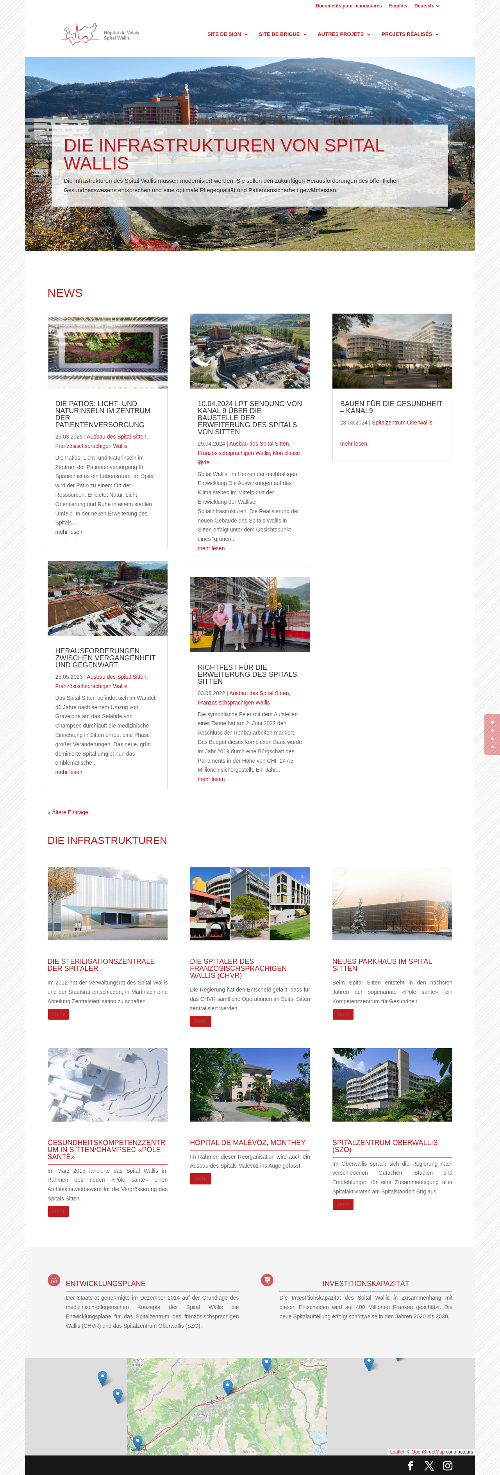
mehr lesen (68, 532)
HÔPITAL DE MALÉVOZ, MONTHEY (247, 1143)
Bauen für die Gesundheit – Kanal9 (391, 407)
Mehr (58, 1014)
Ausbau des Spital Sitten (116, 436)
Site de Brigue (279, 34)
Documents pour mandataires (349, 6)
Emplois (398, 6)
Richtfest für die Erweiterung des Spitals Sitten (247, 674)
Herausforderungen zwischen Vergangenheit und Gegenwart (105, 658)
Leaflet (397, 1452)
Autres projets (341, 34)
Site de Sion (224, 34)
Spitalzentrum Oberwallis (402, 422)
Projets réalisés (407, 34)
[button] (266, 1364)
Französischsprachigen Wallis (91, 446)
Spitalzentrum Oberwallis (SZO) (385, 1146)
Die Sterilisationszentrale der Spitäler (101, 965)
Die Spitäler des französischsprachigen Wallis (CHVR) (238, 968)
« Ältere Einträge (68, 812)
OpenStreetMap (428, 1452)
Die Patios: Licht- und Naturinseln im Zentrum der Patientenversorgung (103, 414)
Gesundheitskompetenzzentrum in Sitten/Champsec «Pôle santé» (107, 1150)
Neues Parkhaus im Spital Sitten (382, 965)
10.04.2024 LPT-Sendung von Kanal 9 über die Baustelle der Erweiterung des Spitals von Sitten (250, 418)
